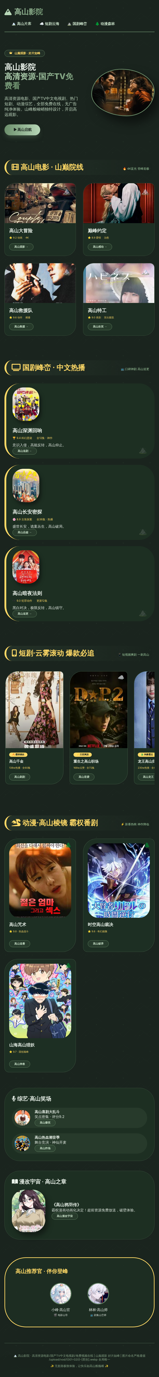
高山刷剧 (19, 776)
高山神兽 (19, 1064)
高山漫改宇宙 (65, 1216)
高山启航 (22, 130)
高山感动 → (100, 246)
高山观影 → (21, 246)
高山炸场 (45, 1148)
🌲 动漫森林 (105, 23)
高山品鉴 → (25, 532)
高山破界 (98, 943)
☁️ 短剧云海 (49, 23)
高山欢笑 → (100, 326)
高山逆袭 (84, 776)
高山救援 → (21, 326)
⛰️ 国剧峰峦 (77, 23)
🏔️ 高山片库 (21, 23)
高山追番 (19, 943)
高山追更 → (25, 613)
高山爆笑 (45, 1122)
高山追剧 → (25, 451)
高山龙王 (148, 776)
